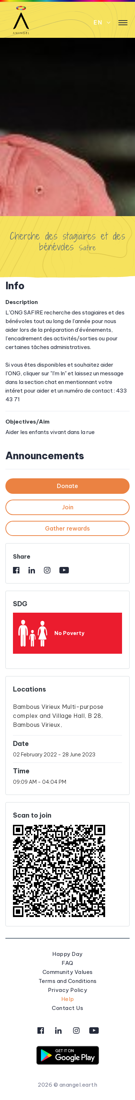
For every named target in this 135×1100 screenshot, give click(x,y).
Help (67, 999)
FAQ (67, 963)
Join (67, 507)
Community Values (67, 972)
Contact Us (67, 1008)
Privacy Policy (67, 990)
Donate (67, 485)
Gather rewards (67, 528)
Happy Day (67, 954)
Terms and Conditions (68, 981)
